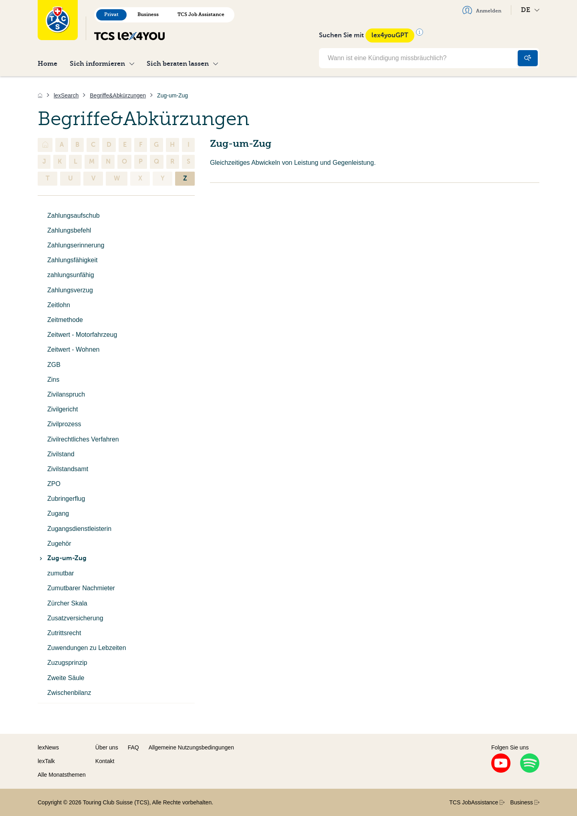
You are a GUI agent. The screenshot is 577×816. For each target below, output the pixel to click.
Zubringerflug (66, 498)
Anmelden (481, 10)
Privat (111, 14)
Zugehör (59, 543)
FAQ (133, 747)
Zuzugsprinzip (67, 662)
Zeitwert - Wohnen (73, 349)
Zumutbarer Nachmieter (81, 588)
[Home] (40, 95)
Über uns (106, 747)
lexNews (48, 747)
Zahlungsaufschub (73, 215)
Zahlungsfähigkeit (72, 260)
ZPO (54, 483)
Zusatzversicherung (75, 618)
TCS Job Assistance (201, 14)
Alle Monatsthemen (62, 774)
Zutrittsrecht (64, 633)
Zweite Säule (66, 677)
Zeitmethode (65, 319)
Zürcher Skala (67, 603)
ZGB (54, 364)
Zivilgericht (62, 409)
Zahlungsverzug (70, 290)
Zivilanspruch (66, 394)
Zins (53, 379)
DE (530, 10)
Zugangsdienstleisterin (79, 528)
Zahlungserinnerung (75, 245)
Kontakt (104, 761)
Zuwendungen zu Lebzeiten (86, 647)
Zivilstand (61, 454)
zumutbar (60, 573)
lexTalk (46, 761)
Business (148, 14)
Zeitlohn (58, 305)
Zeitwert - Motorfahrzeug (82, 334)
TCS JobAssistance (476, 802)
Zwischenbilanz (69, 692)
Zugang (58, 513)
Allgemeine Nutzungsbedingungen (191, 747)
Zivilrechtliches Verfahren (83, 439)
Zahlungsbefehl (69, 230)
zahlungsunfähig (70, 274)
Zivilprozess (64, 424)
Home (47, 63)
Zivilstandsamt (67, 469)
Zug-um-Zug (62, 558)
